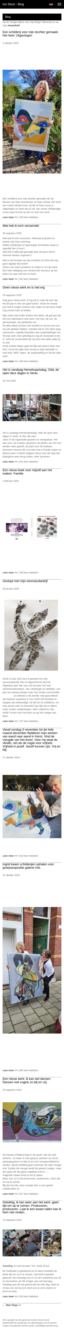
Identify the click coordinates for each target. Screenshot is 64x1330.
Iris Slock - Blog (13, 4)
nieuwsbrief (14, 25)
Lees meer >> (10, 217)
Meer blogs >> (13, 1305)
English (51, 4)
